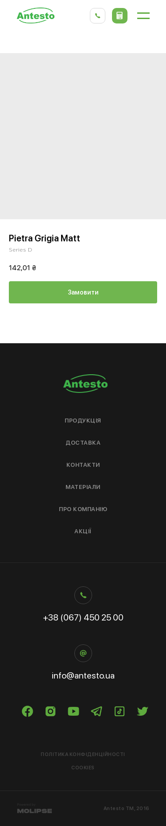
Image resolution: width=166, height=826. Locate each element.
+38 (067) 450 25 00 (83, 617)
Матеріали (83, 487)
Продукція (83, 420)
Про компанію (83, 509)
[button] (119, 15)
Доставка (83, 442)
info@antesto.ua (83, 675)
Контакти (83, 464)
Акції (83, 531)
